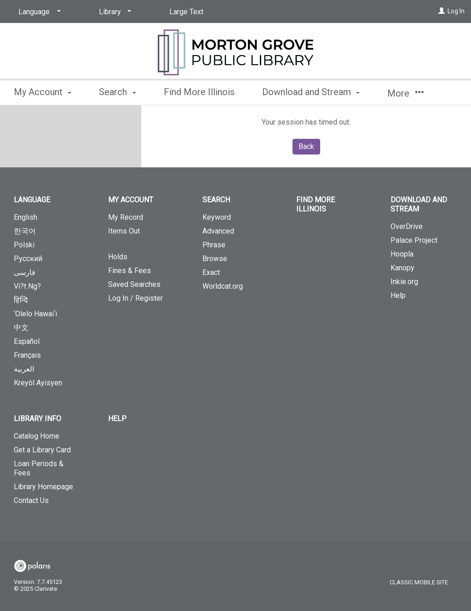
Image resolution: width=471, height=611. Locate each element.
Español (27, 341)
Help (398, 295)
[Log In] (441, 11)
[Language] (38, 12)
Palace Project (414, 240)
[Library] (113, 12)
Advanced (218, 231)
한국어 (25, 231)
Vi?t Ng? (27, 286)
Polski (24, 244)
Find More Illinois (199, 91)
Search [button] (117, 91)
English (25, 217)
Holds (117, 256)
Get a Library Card (42, 449)
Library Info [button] (37, 418)
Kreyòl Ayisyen (38, 382)
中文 (21, 327)
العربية (24, 369)
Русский (28, 258)
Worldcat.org (222, 286)
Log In (456, 11)
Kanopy (402, 267)
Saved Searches (134, 284)
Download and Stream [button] (311, 91)
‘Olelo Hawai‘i (35, 313)
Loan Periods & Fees (38, 468)
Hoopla (402, 254)
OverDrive (407, 226)
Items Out (141, 235)
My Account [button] (42, 91)
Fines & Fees (129, 270)
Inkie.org (404, 281)
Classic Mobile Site (419, 582)
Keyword (216, 217)
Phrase (213, 244)
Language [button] (32, 199)
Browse (214, 258)
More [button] (405, 93)
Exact (211, 272)
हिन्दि (21, 300)
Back (306, 146)
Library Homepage (43, 486)
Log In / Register (135, 298)
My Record (125, 217)
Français (27, 355)
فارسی (24, 272)
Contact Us (31, 500)
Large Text (186, 11)
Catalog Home (36, 436)
